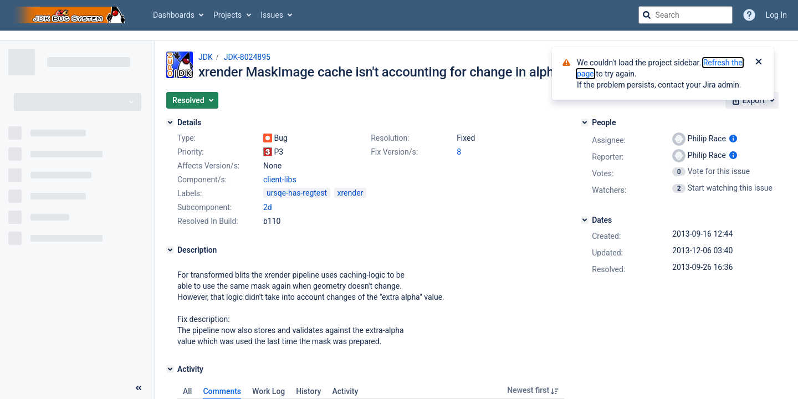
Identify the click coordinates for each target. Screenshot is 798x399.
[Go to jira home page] (71, 15)
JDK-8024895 (247, 57)
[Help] (749, 15)
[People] (585, 122)
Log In (776, 15)
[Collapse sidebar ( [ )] (138, 388)
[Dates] (585, 220)
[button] (192, 100)
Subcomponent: (204, 207)
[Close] (758, 62)
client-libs (279, 179)
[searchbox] (685, 15)
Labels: (189, 193)
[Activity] (170, 369)
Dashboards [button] (174, 15)
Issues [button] (271, 15)
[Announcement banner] (399, 35)
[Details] (170, 122)
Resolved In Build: (207, 221)
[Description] (170, 250)
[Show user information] (733, 138)
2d (267, 207)
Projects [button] (227, 15)
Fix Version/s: (394, 151)
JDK (205, 57)
